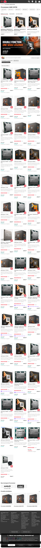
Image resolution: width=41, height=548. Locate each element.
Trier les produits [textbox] (5, 65)
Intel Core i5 (4, 9)
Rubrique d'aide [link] (14, 531)
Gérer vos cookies (35, 523)
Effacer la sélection (6, 62)
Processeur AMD (7, 488)
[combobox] (5, 66)
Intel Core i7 (11, 9)
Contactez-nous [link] (26, 531)
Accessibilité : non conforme (35, 525)
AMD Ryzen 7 (25, 9)
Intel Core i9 (32, 9)
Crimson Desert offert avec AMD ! (21, 305)
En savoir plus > (6, 541)
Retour (2, 4)
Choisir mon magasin (35, 57)
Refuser (30, 545)
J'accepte (11, 545)
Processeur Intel (20, 488)
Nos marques (34, 516)
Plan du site (34, 514)
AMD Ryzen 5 (18, 9)
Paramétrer (20, 545)
